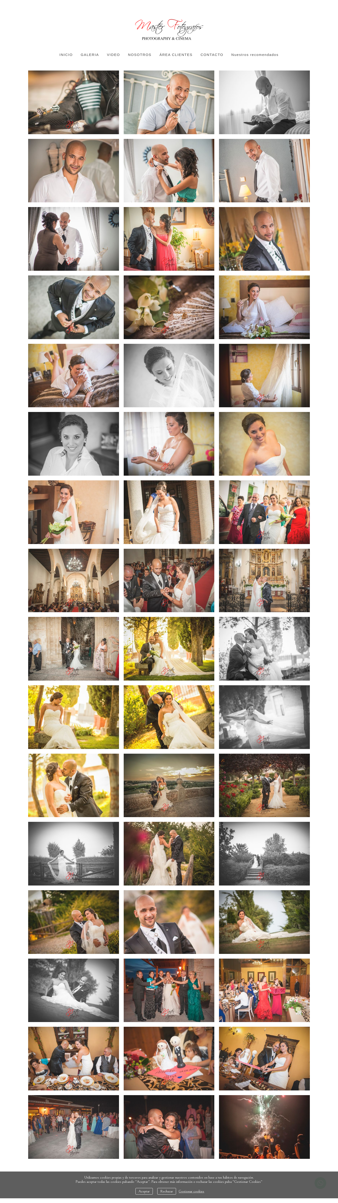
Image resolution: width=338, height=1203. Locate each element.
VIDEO (113, 55)
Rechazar (166, 1191)
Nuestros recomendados (255, 55)
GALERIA (90, 55)
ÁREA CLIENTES (175, 55)
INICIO (66, 55)
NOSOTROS (139, 55)
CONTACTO (211, 55)
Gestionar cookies (191, 1191)
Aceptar (144, 1191)
